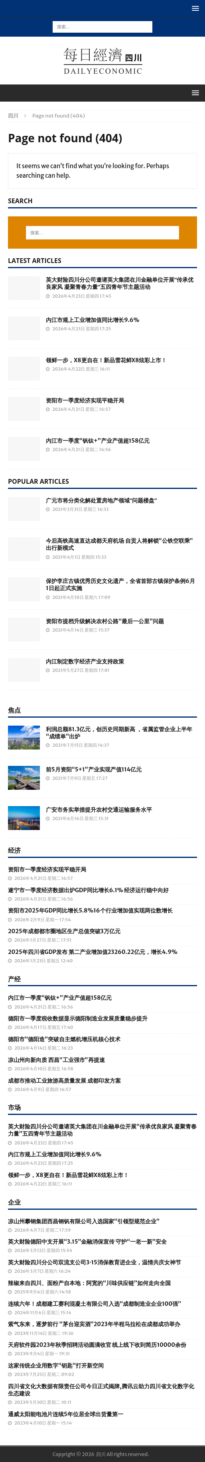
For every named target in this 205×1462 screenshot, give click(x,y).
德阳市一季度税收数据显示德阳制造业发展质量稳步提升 (78, 1018)
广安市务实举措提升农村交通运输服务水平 (99, 809)
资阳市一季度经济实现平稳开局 (85, 400)
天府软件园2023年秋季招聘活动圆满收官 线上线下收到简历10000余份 (97, 1344)
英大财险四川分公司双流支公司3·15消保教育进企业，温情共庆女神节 (94, 1262)
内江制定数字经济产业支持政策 (85, 661)
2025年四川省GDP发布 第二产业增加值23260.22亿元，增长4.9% (92, 952)
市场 (14, 1107)
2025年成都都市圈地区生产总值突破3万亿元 (64, 931)
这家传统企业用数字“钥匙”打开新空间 (56, 1365)
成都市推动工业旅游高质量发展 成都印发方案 (64, 1080)
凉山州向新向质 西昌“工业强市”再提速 (56, 1060)
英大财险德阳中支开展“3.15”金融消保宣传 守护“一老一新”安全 (87, 1241)
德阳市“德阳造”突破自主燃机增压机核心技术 (64, 1039)
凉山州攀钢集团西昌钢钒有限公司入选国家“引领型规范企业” (84, 1221)
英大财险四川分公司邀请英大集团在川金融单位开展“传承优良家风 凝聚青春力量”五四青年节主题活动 (119, 283)
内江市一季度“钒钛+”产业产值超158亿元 (98, 440)
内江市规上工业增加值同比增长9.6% (92, 320)
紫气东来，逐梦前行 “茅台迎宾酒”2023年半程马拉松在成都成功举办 (94, 1324)
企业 (14, 1202)
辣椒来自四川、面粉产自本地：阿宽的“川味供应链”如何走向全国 (89, 1283)
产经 (14, 979)
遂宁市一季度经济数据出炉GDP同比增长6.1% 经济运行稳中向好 (88, 890)
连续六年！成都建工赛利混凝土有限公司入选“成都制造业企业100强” (94, 1303)
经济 (14, 850)
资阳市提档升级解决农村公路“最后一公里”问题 (105, 621)
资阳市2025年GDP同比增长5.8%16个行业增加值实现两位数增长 (90, 910)
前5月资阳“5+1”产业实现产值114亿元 (94, 769)
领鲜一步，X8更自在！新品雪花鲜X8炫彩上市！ (106, 360)
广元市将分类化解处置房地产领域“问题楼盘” (101, 500)
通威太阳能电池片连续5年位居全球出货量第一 (65, 1414)
